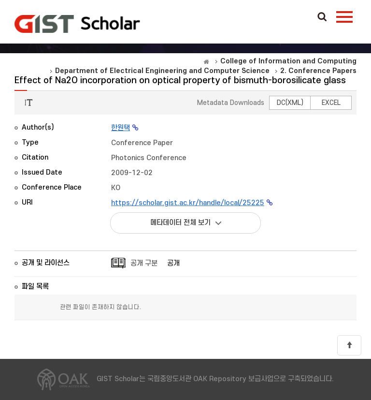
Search (322, 17)
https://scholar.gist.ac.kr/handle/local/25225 (187, 203)
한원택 (120, 128)
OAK (77, 24)
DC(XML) (290, 102)
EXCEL (331, 102)
